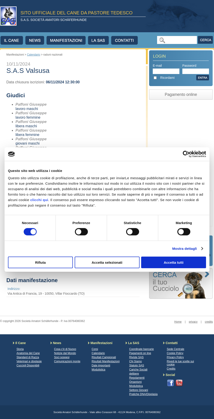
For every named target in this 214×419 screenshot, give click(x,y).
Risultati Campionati (104, 357)
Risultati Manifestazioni (106, 361)
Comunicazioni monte (67, 361)
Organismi (135, 381)
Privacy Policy (175, 357)
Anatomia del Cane (28, 353)
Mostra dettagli (184, 248)
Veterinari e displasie (29, 361)
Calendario (33, 54)
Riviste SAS (136, 357)
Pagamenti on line (140, 353)
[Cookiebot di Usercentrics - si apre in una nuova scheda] (186, 154)
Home (178, 321)
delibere (134, 373)
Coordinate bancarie (141, 349)
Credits (171, 368)
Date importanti (101, 365)
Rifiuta (40, 262)
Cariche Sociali (138, 369)
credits (209, 321)
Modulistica (98, 369)
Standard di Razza (28, 357)
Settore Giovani (138, 390)
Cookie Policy (175, 353)
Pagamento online (181, 94)
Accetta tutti (173, 262)
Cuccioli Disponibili (28, 365)
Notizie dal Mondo (65, 353)
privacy (193, 321)
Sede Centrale (175, 349)
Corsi (95, 349)
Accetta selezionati (107, 262)
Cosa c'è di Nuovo (65, 349)
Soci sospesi (61, 357)
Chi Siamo (135, 361)
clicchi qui (39, 200)
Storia (20, 349)
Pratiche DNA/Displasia (143, 394)
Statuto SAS (136, 365)
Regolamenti (137, 377)
